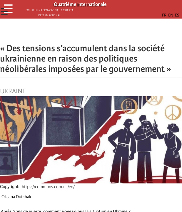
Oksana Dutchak (16, 196)
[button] (108, 31)
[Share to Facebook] (75, 31)
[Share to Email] (99, 31)
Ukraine (13, 91)
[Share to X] (83, 31)
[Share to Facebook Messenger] (91, 31)
